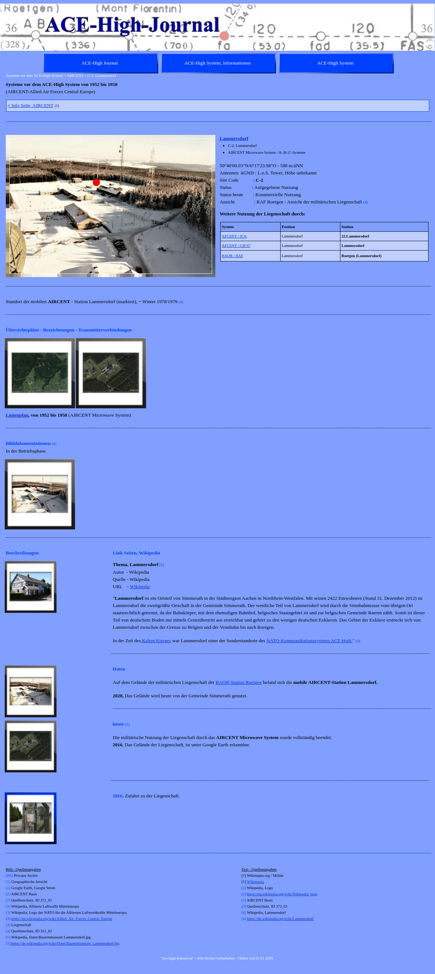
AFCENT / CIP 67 (236, 246)
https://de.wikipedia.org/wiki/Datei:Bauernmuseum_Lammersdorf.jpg (64, 943)
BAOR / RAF (232, 256)
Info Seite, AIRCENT (31, 105)
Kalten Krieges (156, 640)
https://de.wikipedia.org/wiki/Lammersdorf (280, 919)
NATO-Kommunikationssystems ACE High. (309, 640)
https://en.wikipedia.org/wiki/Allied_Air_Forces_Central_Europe (61, 919)
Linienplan (17, 415)
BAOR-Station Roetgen (239, 682)
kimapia (258, 882)
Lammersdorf (234, 138)
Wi (249, 882)
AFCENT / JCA (234, 236)
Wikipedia (140, 586)
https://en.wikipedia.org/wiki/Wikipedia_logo (282, 894)
